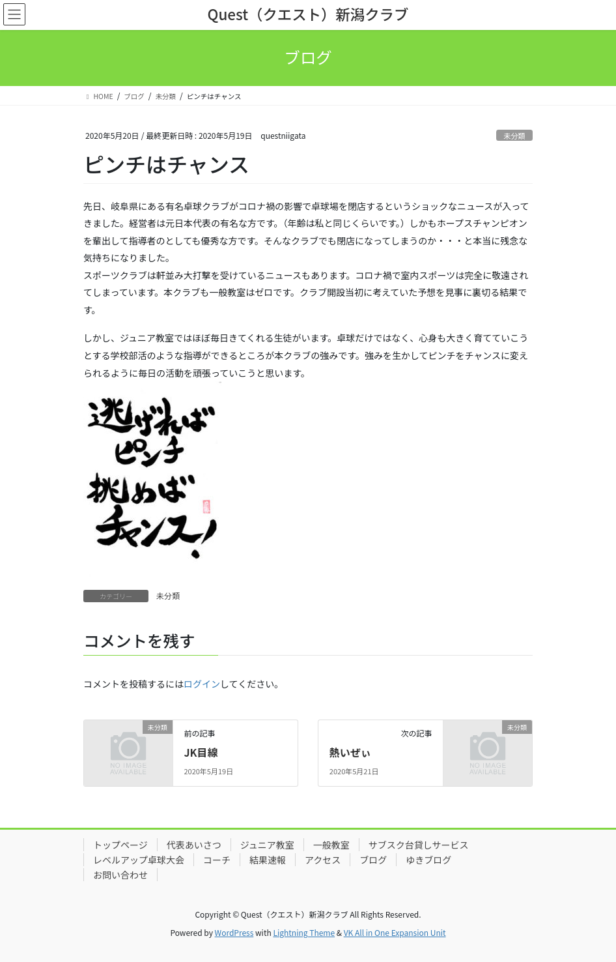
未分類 (514, 135)
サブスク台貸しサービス (419, 844)
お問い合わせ (120, 874)
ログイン (202, 683)
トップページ (120, 844)
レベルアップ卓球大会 (138, 859)
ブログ (373, 859)
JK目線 (200, 752)
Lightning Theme (304, 932)
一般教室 (331, 844)
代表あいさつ (194, 844)
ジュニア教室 (267, 844)
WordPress (234, 932)
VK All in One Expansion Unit (395, 932)
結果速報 (267, 859)
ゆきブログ (428, 859)
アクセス (323, 859)
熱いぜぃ (350, 752)
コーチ (217, 859)
